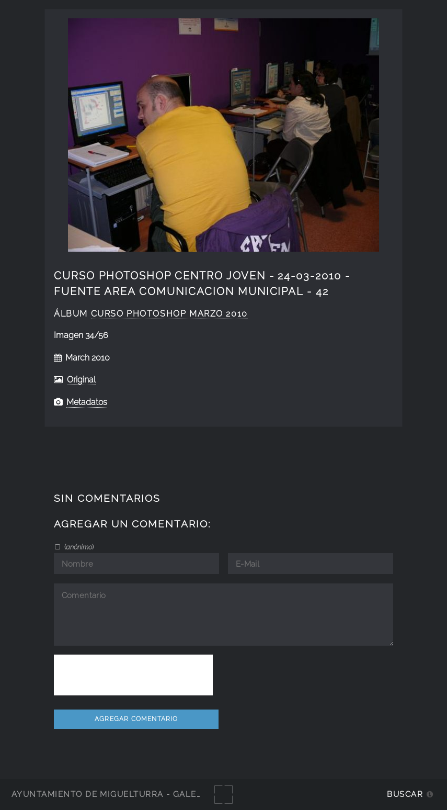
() (78, 547)
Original (81, 380)
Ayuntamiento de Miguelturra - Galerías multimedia (143, 794)
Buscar (405, 794)
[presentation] (133, 675)
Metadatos (86, 402)
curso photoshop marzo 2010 (169, 314)
